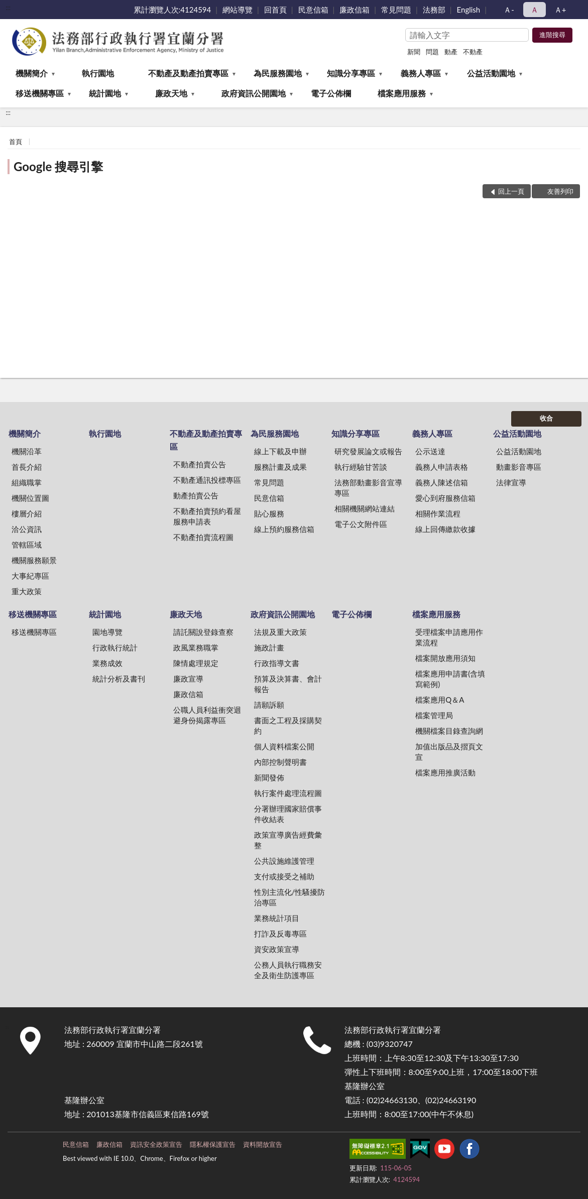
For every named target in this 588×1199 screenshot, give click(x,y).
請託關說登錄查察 (203, 631)
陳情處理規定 (195, 663)
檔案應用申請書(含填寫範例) (450, 679)
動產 (450, 52)
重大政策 (27, 591)
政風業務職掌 (195, 647)
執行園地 (98, 73)
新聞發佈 (269, 777)
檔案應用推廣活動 (445, 772)
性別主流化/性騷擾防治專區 (289, 897)
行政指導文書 (276, 663)
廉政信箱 (354, 9)
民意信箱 (313, 9)
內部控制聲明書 (280, 761)
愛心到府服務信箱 (445, 497)
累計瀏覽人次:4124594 (172, 9)
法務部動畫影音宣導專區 (368, 487)
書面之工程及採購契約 (288, 725)
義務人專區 (421, 73)
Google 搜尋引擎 (58, 166)
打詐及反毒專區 (280, 933)
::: (8, 8)
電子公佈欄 (331, 93)
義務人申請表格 (441, 466)
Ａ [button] (534, 9)
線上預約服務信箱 (284, 529)
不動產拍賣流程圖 (203, 537)
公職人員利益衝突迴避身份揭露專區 (207, 715)
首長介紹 (27, 466)
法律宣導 (511, 482)
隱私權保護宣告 (213, 1144)
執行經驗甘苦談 (360, 466)
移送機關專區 (40, 93)
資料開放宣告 (262, 1144)
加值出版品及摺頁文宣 (449, 751)
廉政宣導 (188, 678)
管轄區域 (27, 544)
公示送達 (430, 451)
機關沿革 (27, 451)
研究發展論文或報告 (368, 451)
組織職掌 (27, 482)
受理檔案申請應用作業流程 (449, 637)
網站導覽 (237, 9)
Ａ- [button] (509, 9)
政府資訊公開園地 (253, 93)
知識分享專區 (351, 73)
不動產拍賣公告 (199, 464)
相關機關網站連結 (364, 508)
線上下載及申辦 (280, 451)
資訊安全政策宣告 (156, 1144)
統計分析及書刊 (118, 678)
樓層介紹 (27, 513)
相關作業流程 (437, 513)
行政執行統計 (115, 647)
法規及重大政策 (280, 631)
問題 (432, 52)
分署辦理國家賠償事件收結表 (288, 814)
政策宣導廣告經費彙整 (288, 840)
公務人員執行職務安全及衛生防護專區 (288, 970)
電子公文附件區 (360, 523)
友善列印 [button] (560, 191)
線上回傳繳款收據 (445, 529)
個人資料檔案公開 (284, 746)
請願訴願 (269, 704)
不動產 (473, 52)
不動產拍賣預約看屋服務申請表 (207, 516)
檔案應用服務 (402, 93)
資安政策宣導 (276, 949)
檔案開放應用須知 (445, 657)
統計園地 (105, 93)
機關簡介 (32, 73)
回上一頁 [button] (511, 191)
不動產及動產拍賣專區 (188, 73)
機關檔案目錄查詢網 (449, 730)
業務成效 (107, 663)
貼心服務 (269, 513)
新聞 (413, 52)
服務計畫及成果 (280, 466)
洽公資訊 (27, 529)
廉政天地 (171, 93)
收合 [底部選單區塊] (546, 418)
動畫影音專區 (518, 466)
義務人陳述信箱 (441, 482)
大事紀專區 (30, 575)
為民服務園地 (278, 73)
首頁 (15, 142)
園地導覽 (107, 631)
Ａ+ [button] (560, 9)
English (469, 9)
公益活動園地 (491, 73)
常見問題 (396, 9)
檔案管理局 (434, 715)
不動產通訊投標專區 (207, 479)
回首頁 (275, 9)
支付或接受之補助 (284, 876)
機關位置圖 (30, 497)
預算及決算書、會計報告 (288, 684)
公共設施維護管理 (284, 860)
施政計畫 (269, 647)
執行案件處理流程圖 (288, 792)
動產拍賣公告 (195, 495)
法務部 (434, 9)
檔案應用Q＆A (439, 699)
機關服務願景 (34, 560)
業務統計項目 (276, 917)
